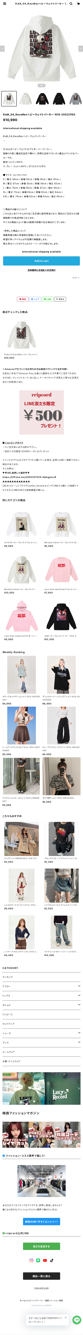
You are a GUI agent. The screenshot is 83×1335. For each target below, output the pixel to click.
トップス (6, 995)
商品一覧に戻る (42, 1276)
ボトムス (6, 1005)
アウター (6, 986)
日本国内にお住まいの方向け (41, 270)
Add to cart (41, 260)
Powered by (41, 1305)
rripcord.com (41, 1288)
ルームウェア (8, 1052)
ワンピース (7, 1014)
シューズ (6, 1033)
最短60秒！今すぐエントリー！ (41, 1221)
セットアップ (8, 1024)
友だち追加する (41, 1246)
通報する (76, 278)
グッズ (5, 1042)
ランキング (7, 977)
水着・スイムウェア (11, 1061)
